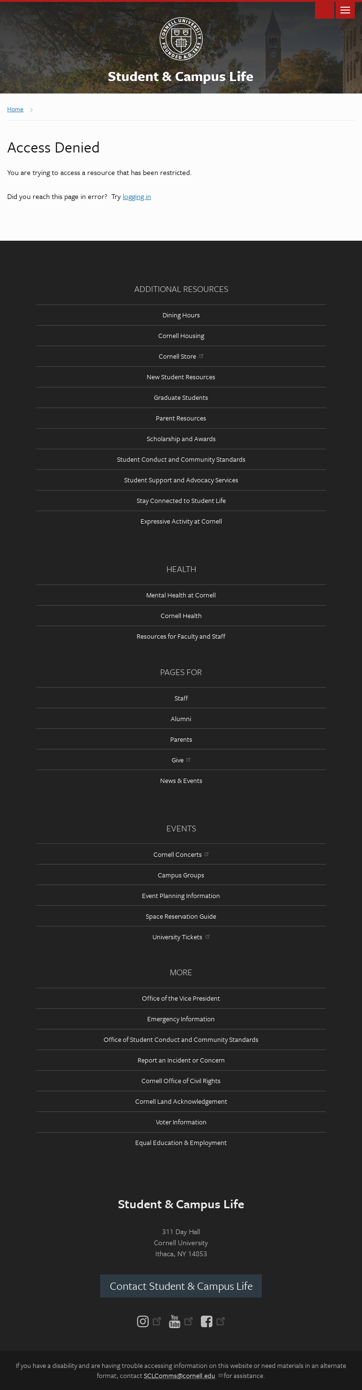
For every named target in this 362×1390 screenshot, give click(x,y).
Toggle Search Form (324, 9)
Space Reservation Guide (181, 916)
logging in (137, 196)
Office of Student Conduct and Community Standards (181, 1039)
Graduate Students (181, 397)
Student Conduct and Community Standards (181, 459)
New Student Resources (181, 377)
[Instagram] (151, 1320)
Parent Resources (181, 418)
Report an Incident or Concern (181, 1060)
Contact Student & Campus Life (181, 1286)
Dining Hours (181, 315)
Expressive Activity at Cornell (181, 521)
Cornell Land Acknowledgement (181, 1101)
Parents (181, 739)
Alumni (181, 718)
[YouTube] (181, 1320)
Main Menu (345, 9)
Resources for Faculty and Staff (181, 636)
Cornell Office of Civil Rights (181, 1080)
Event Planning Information (181, 895)
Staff (181, 698)
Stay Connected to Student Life (181, 500)
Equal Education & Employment (181, 1142)
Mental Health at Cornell (181, 595)
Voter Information (181, 1122)
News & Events (181, 780)
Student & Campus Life (181, 75)
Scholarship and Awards (181, 438)
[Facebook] (211, 1320)
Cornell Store (181, 356)
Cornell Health (181, 615)
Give (181, 760)
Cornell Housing (181, 335)
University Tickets (180, 937)
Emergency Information (181, 1019)
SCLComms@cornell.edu (183, 1375)
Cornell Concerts (181, 854)
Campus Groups (181, 875)
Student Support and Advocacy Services (181, 480)
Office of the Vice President (181, 998)
